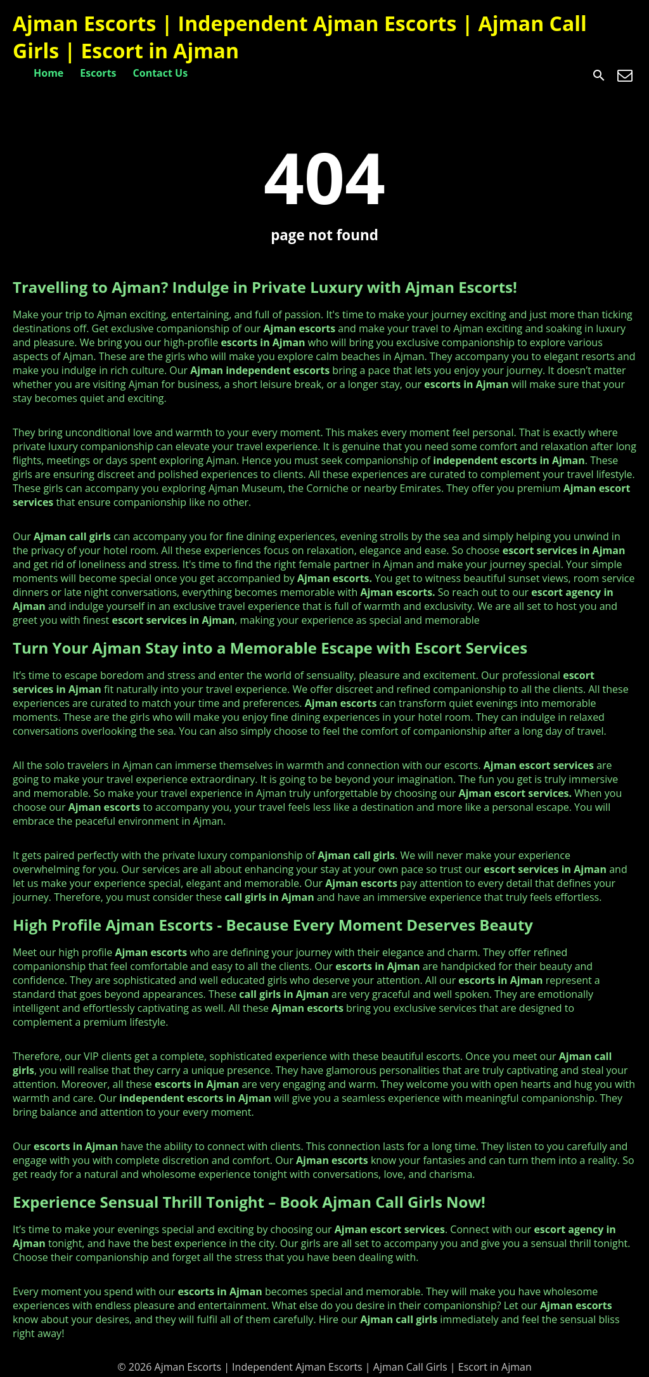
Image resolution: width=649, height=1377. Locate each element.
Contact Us (160, 73)
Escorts (98, 73)
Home (48, 73)
